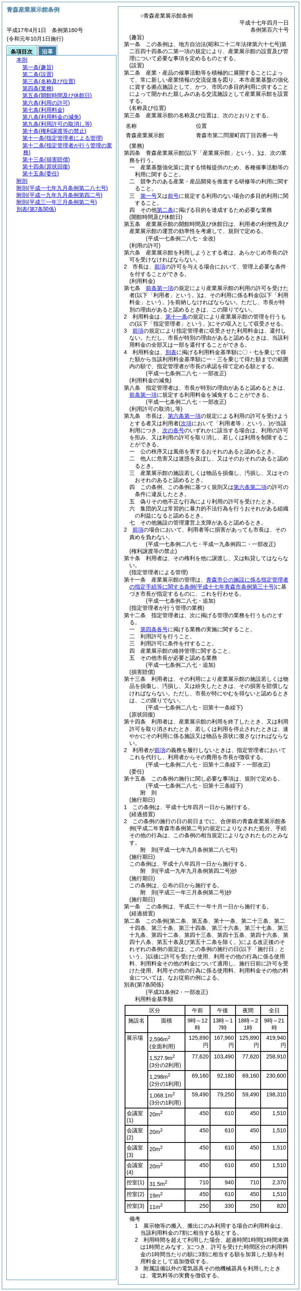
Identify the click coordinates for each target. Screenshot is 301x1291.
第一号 (148, 196)
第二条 (165, 210)
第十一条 (176, 316)
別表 (170, 352)
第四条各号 (154, 629)
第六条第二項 (250, 487)
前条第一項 (159, 288)
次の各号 (173, 430)
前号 (173, 196)
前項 (159, 266)
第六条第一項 (184, 416)
